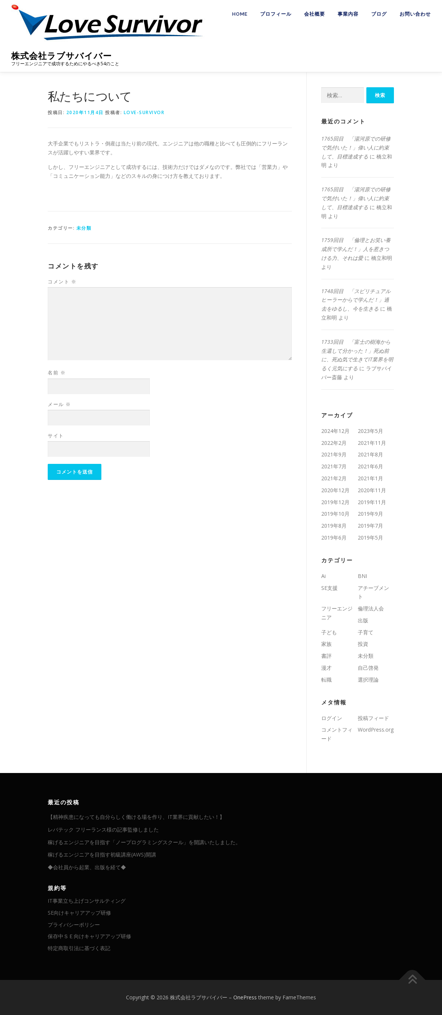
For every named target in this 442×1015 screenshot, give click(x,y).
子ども (329, 632)
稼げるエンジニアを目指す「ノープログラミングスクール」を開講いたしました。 (144, 842)
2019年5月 (370, 537)
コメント (62, 281)
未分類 (84, 228)
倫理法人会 (371, 608)
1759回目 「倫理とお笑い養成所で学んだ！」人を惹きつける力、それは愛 (356, 248)
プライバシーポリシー (74, 924)
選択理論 (368, 679)
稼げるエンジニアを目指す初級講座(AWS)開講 (102, 854)
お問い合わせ (415, 14)
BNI (362, 575)
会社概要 (314, 14)
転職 (326, 679)
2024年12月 (335, 430)
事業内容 (348, 14)
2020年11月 (372, 490)
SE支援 (329, 587)
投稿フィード (373, 718)
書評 (326, 655)
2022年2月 (334, 442)
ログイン (331, 718)
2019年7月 (370, 525)
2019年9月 (370, 513)
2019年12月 (335, 502)
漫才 (326, 667)
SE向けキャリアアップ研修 (79, 912)
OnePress (245, 997)
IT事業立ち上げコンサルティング (87, 900)
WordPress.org (376, 729)
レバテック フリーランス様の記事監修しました (103, 829)
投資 (363, 643)
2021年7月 (334, 466)
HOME (239, 14)
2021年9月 (334, 454)
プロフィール (275, 14)
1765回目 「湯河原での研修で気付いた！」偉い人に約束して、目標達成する (356, 147)
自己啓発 (368, 667)
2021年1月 (370, 478)
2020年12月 (335, 490)
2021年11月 (372, 442)
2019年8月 (334, 525)
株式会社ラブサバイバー (61, 56)
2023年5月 (370, 430)
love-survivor (144, 112)
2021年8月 (370, 454)
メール (59, 404)
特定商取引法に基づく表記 (79, 948)
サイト (56, 435)
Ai (323, 575)
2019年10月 (335, 513)
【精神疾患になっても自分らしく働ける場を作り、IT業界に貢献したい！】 (136, 816)
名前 (57, 372)
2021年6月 (370, 466)
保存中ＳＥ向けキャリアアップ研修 (89, 936)
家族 (326, 643)
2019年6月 (334, 537)
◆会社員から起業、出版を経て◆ (87, 867)
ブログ (379, 14)
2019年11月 (372, 502)
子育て (365, 632)
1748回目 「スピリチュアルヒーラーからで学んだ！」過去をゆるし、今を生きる (356, 299)
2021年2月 (334, 478)
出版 (363, 620)
